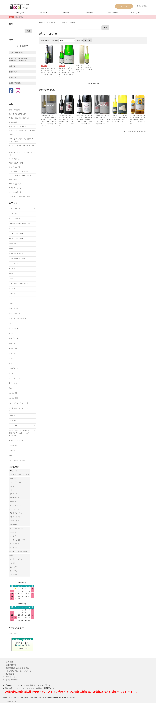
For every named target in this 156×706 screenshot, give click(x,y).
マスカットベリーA (16, 528)
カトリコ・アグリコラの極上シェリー (22, 147)
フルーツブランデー (16, 233)
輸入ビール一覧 (14, 167)
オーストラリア (14, 373)
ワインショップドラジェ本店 (27, 688)
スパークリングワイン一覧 (18, 403)
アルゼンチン (13, 368)
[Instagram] (18, 91)
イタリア (12, 333)
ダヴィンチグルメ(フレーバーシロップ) (22, 153)
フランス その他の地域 (18, 318)
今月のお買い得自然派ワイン (19, 118)
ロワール (12, 293)
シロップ (12, 450)
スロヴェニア (13, 338)
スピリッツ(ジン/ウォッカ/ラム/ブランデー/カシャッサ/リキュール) (19, 433)
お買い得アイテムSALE (17, 126)
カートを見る (136, 13)
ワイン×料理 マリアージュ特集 (20, 175)
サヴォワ (12, 303)
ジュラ (11, 298)
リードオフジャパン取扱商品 (19, 196)
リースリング (14, 544)
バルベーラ (13, 524)
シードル (12, 415)
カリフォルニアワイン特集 (18, 171)
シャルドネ (13, 536)
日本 (10, 388)
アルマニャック (14, 218)
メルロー (12, 478)
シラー (11, 490)
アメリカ (12, 358)
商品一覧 (66, 13)
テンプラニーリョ (15, 513)
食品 (10, 455)
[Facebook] (11, 91)
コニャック (13, 213)
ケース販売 (13, 180)
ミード (11, 248)
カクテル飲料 (13, 243)
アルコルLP (13, 633)
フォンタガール (14, 159)
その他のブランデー (16, 238)
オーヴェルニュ (14, 313)
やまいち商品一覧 (15, 192)
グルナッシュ (14, 497)
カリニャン (13, 494)
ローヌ (11, 278)
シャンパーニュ (50, 22)
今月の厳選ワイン (15, 122)
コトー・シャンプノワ (17, 258)
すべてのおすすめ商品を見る (136, 131)
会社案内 (89, 13)
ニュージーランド (15, 378)
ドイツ (11, 323)
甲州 (11, 555)
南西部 (11, 273)
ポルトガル (13, 348)
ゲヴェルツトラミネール (18, 551)
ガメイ (11, 486)
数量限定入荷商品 (14, 83)
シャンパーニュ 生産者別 (66, 22)
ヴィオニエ (13, 548)
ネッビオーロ (14, 509)
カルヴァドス (13, 228)
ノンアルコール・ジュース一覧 (19, 409)
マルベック (13, 501)
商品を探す (20, 13)
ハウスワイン (13, 135)
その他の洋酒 (13, 398)
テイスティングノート (17, 188)
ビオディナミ (13, 77)
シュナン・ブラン (15, 559)
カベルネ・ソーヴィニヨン (19, 474)
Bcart (73, 697)
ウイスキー (13, 425)
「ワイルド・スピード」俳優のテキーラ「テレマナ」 (22, 140)
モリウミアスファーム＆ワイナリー (22, 131)
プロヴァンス (13, 308)
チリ (10, 363)
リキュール (13, 420)
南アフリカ (13, 383)
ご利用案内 (43, 13)
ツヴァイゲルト (15, 521)
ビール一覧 (13, 445)
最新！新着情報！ (15, 110)
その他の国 (13, 393)
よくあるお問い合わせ (16, 53)
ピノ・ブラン (14, 571)
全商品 (41, 22)
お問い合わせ (113, 13)
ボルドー (12, 268)
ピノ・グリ (13, 567)
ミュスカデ (13, 574)
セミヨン (12, 563)
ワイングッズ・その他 (17, 460)
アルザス (12, 288)
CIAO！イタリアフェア (17, 114)
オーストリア (13, 328)
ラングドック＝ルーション (18, 283)
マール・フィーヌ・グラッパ (19, 223)
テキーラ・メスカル (16, 440)
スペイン (12, 343)
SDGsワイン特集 (15, 184)
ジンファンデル (15, 517)
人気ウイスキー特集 (16, 163)
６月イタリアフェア (16, 253)
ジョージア (13, 353)
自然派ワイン (13, 72)
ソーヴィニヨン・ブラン (18, 540)
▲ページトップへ (9, 701)
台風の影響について (21, 17)
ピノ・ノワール (15, 482)
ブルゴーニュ (13, 263)
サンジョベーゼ (15, 505)
